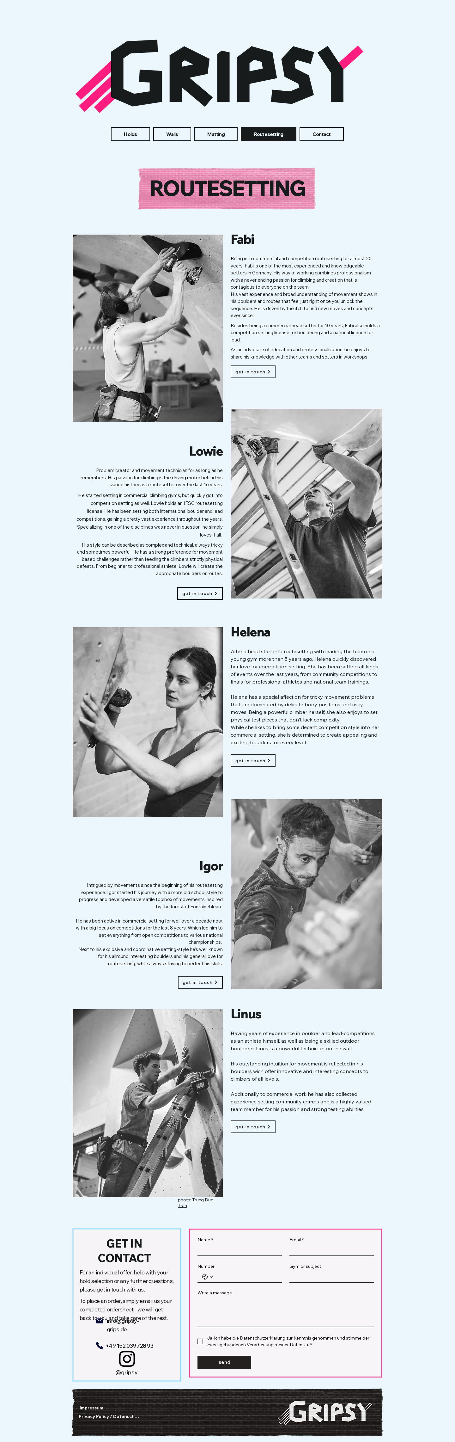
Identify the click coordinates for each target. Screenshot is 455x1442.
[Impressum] (92, 1408)
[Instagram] (127, 1359)
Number (206, 1266)
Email (296, 1240)
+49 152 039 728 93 (129, 1345)
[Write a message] (285, 1312)
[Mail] (99, 1321)
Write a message (214, 1293)
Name (205, 1240)
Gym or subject (305, 1266)
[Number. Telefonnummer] (246, 1277)
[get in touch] (253, 371)
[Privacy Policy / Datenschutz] (110, 1416)
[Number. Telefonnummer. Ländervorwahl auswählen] (207, 1277)
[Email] (329, 1250)
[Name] (237, 1250)
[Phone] (99, 1345)
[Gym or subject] (329, 1277)
